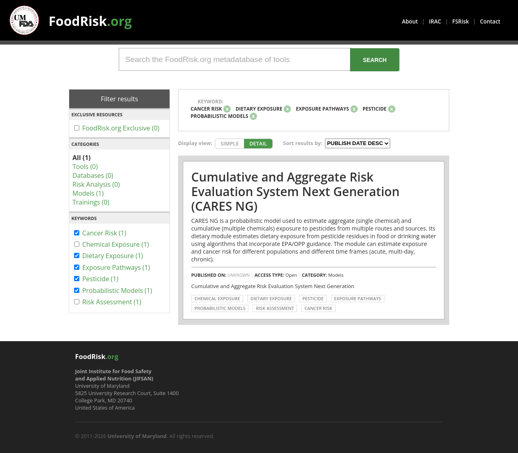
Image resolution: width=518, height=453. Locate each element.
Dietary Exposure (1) (112, 255)
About (410, 21)
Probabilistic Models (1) (117, 290)
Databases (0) (92, 175)
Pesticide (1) (100, 278)
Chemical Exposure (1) (115, 244)
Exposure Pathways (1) (116, 267)
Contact (490, 21)
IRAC (435, 21)
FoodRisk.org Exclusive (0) (120, 128)
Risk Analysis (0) (96, 184)
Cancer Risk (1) (104, 233)
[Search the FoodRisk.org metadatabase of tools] (235, 59)
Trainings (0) (90, 202)
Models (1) (88, 193)
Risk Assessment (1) (111, 301)
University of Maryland (137, 436)
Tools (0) (85, 166)
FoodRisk (90, 21)
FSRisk (460, 21)
